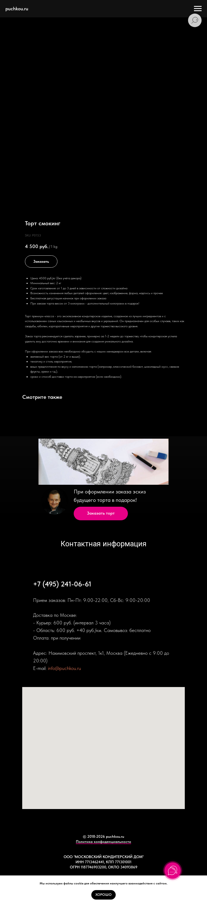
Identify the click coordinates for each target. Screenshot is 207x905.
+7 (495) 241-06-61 (62, 584)
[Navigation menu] (198, 8)
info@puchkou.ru (64, 668)
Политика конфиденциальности (103, 841)
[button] (101, 513)
